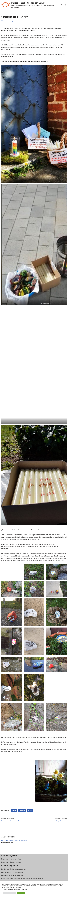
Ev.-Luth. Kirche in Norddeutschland (12, 872)
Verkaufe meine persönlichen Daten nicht (15, 889)
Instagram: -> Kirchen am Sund (11, 859)
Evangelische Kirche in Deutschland (12, 875)
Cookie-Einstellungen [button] (9, 893)
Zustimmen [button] (21, 893)
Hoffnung (22, 810)
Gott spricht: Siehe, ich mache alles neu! (14, 840)
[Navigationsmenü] (62, 4)
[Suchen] (65, 4)
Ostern (30, 810)
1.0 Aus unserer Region (8, 21)
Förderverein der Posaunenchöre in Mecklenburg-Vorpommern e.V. (22, 878)
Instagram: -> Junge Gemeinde (11, 862)
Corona (14, 810)
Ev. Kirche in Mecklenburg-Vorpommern (13, 869)
